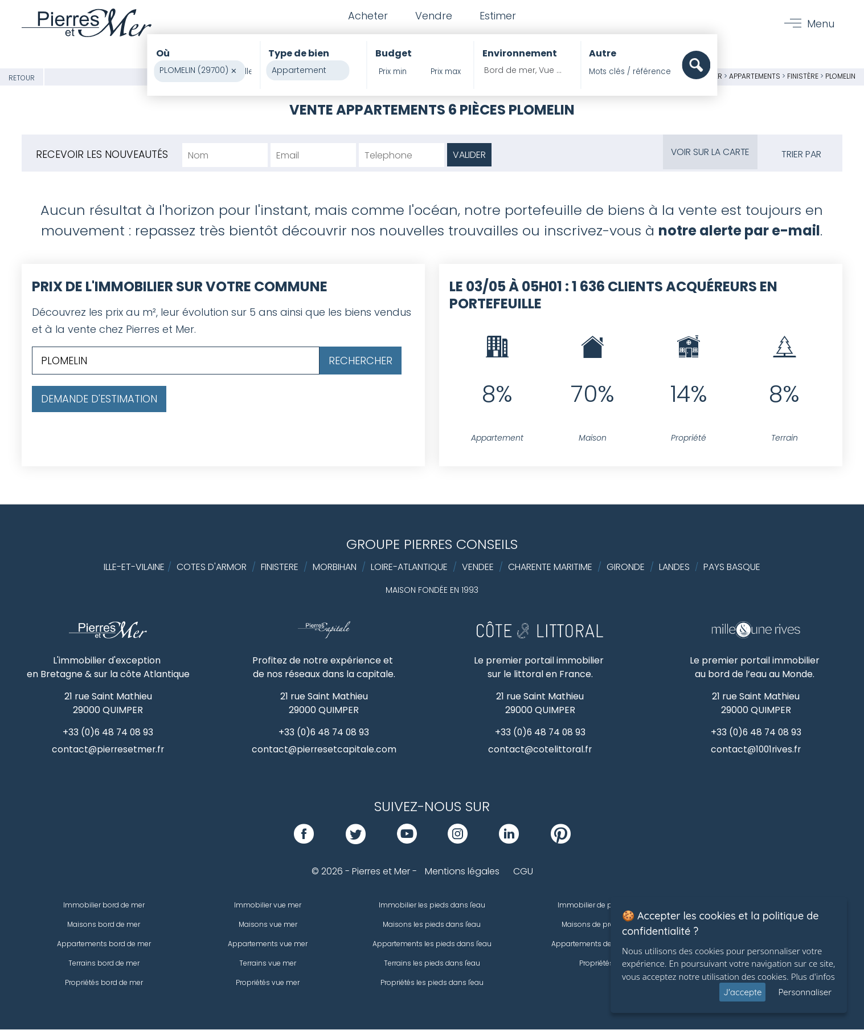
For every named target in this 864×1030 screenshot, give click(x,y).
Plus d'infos (813, 976)
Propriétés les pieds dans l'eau (432, 983)
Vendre (433, 16)
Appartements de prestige (596, 944)
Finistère (802, 76)
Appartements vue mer (268, 944)
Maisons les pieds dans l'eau (432, 925)
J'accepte (742, 992)
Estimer (499, 16)
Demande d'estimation (99, 399)
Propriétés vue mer (268, 983)
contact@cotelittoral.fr (540, 749)
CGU (523, 871)
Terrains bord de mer (104, 963)
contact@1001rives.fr (756, 749)
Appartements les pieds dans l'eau (432, 944)
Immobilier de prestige (596, 905)
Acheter (367, 16)
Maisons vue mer (268, 925)
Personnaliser (805, 992)
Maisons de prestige (596, 925)
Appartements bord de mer (104, 944)
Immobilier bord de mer (104, 905)
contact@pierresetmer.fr (108, 749)
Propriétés (596, 963)
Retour (22, 78)
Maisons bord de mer (103, 925)
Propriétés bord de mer (104, 983)
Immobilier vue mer (267, 905)
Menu (820, 24)
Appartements (755, 76)
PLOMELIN (840, 76)
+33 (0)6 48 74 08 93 (108, 732)
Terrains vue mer (267, 963)
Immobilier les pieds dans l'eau (432, 905)
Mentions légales (462, 871)
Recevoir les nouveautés (102, 154)
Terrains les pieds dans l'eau (432, 963)
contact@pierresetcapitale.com (324, 749)
